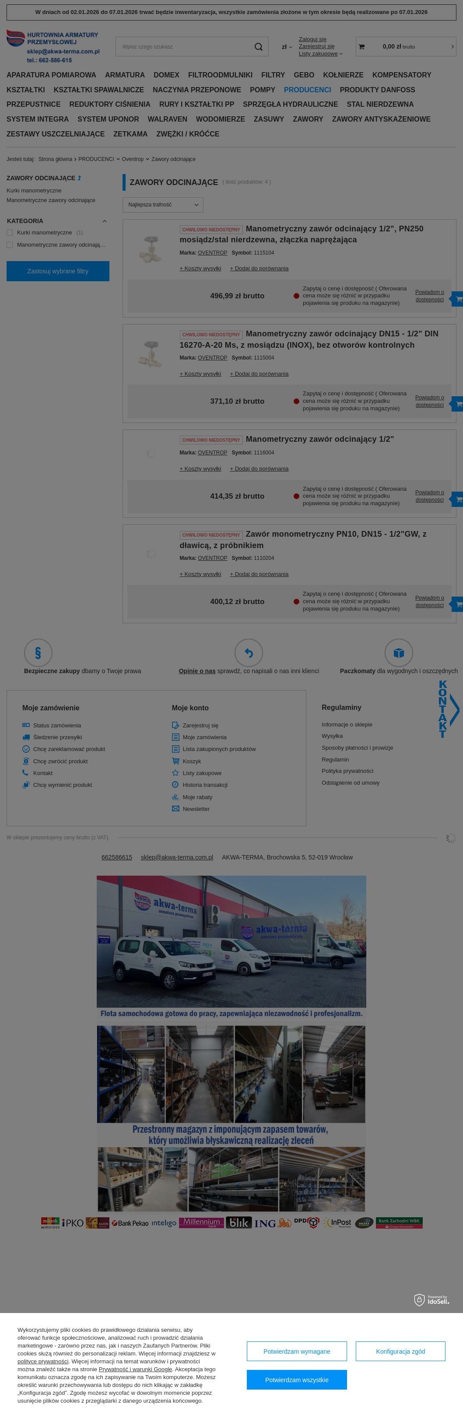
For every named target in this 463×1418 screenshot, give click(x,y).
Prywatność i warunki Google (135, 1369)
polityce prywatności (43, 1361)
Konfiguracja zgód (400, 1351)
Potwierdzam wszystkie (297, 1379)
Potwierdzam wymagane (296, 1351)
